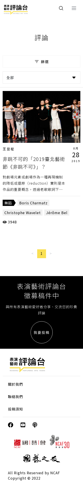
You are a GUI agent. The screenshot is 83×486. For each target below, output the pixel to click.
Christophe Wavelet (22, 212)
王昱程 (9, 149)
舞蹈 (8, 202)
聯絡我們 (15, 396)
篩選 (41, 61)
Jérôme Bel (57, 212)
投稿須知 (15, 409)
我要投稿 (42, 332)
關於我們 (15, 384)
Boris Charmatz (33, 202)
